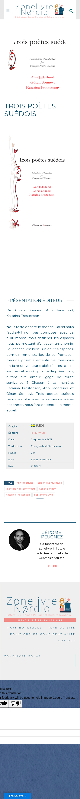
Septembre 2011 (43, 494)
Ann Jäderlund (25, 482)
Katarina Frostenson (18, 494)
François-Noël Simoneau (20, 488)
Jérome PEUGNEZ (52, 534)
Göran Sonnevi (47, 488)
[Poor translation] (15, 704)
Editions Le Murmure (50, 482)
